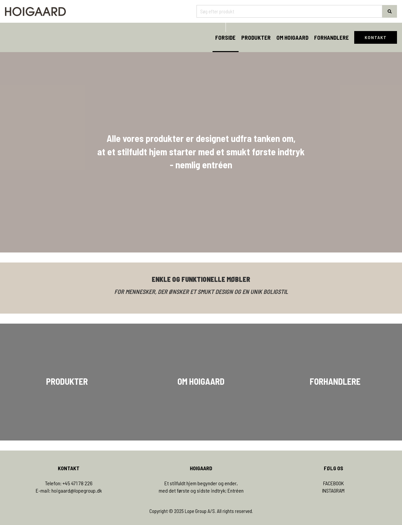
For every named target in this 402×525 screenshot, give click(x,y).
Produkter (256, 37)
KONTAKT (376, 37)
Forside (225, 37)
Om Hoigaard (292, 37)
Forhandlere (331, 37)
